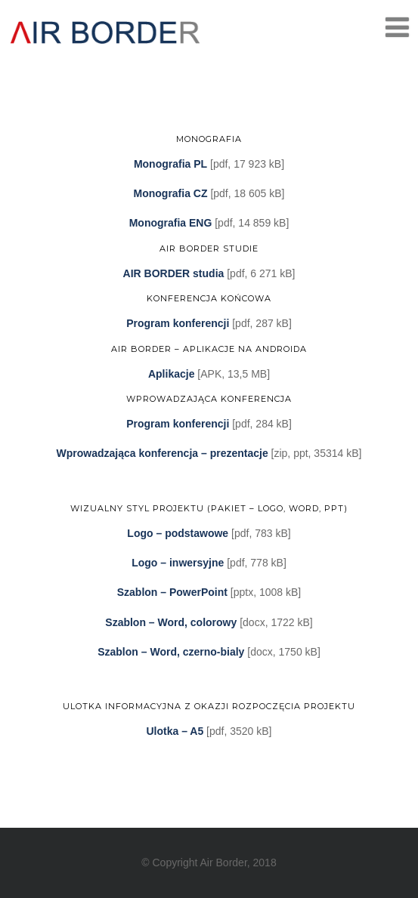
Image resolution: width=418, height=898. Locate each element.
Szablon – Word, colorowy (171, 622)
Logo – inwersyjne (178, 563)
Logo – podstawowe (177, 533)
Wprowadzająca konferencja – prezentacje (162, 453)
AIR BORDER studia (173, 273)
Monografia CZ (171, 193)
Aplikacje (171, 374)
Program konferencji (177, 323)
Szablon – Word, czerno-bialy (171, 652)
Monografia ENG (170, 223)
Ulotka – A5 (174, 731)
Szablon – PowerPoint (172, 592)
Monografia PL (170, 164)
